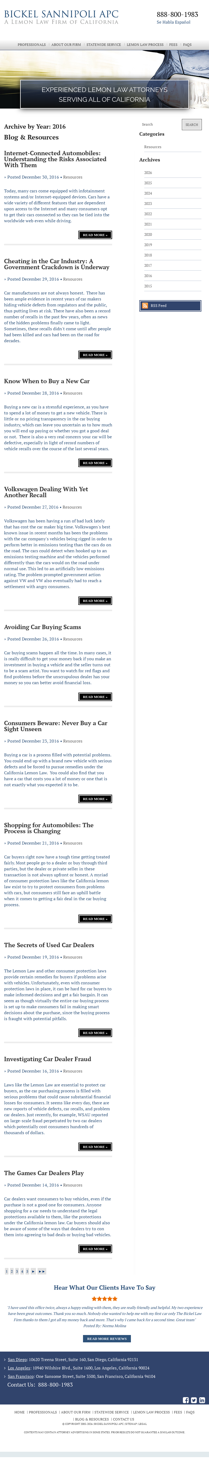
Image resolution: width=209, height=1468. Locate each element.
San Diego (17, 1359)
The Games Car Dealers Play (44, 1173)
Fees (173, 44)
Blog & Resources (92, 1419)
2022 (148, 213)
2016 (148, 275)
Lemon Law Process (145, 44)
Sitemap (131, 1424)
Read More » (95, 235)
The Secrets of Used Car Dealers (49, 945)
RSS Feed (159, 305)
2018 (148, 255)
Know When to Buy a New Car (47, 381)
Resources (72, 177)
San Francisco (20, 1376)
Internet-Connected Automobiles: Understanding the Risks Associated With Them (55, 159)
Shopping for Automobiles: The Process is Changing (49, 828)
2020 (148, 234)
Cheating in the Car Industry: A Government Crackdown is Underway (56, 264)
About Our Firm (66, 44)
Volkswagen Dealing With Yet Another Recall (46, 492)
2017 (148, 265)
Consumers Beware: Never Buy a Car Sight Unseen (55, 726)
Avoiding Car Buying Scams (42, 627)
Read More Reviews (107, 1339)
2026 (148, 172)
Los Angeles (19, 1368)
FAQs (187, 44)
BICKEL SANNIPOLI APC (109, 1424)
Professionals (32, 44)
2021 (148, 224)
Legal (143, 1424)
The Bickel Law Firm (66, 23)
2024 (148, 193)
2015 (148, 285)
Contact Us (123, 1419)
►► (41, 1271)
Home (19, 1412)
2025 (148, 182)
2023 (148, 203)
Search (192, 125)
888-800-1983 (55, 1384)
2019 (148, 244)
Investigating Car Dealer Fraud (47, 1059)
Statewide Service (104, 44)
